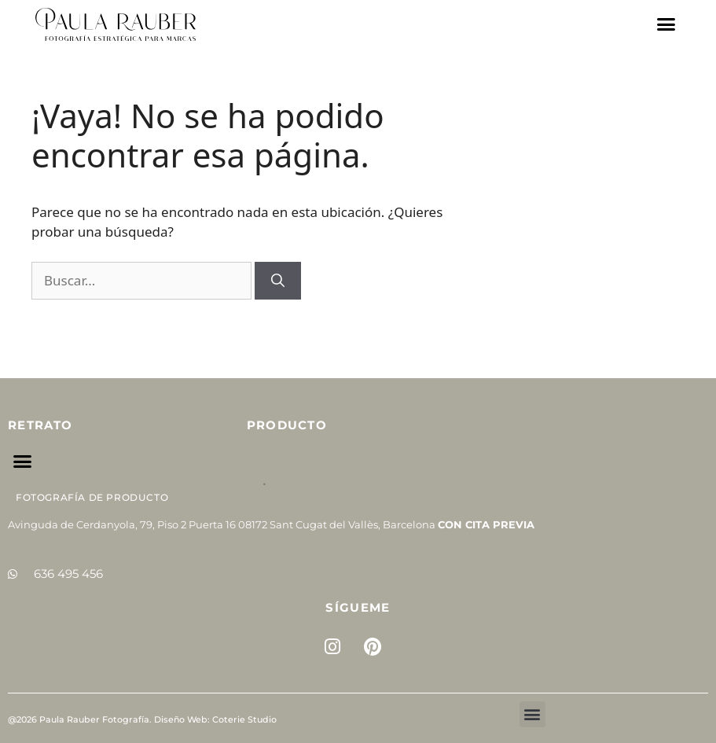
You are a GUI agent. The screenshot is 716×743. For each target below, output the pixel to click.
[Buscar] (278, 281)
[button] (666, 24)
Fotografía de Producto (92, 497)
